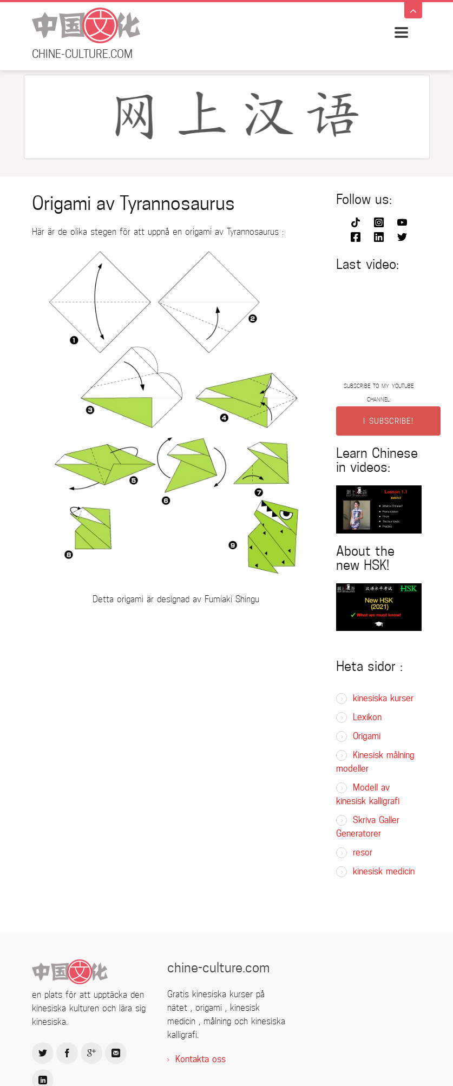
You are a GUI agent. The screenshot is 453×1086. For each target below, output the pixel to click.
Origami (366, 736)
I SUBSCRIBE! (388, 421)
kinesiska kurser (383, 698)
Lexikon (367, 717)
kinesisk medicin (384, 871)
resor (362, 852)
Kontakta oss (200, 1059)
